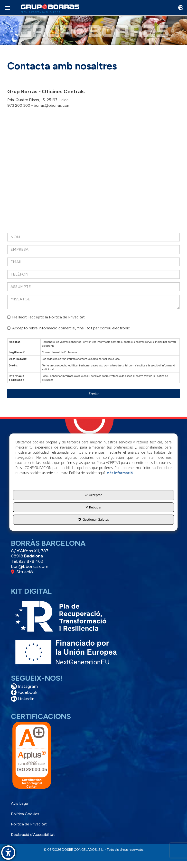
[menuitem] (93, 803)
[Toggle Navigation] (181, 8)
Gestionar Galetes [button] (93, 519)
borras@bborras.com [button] (52, 105)
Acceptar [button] (93, 495)
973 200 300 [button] (18, 105)
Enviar (93, 393)
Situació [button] (22, 571)
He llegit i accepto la (46, 317)
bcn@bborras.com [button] (29, 566)
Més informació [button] (119, 473)
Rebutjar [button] (93, 507)
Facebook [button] (24, 692)
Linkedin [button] (22, 698)
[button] (50, 8)
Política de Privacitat (67, 317)
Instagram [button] (24, 686)
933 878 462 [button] (31, 561)
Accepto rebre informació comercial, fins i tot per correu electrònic (68, 328)
